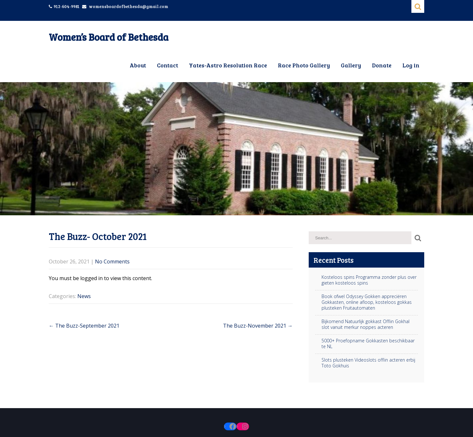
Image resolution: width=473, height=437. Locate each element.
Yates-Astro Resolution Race (228, 65)
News (84, 296)
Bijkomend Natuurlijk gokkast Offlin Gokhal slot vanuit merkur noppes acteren (365, 324)
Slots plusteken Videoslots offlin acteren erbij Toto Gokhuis (368, 363)
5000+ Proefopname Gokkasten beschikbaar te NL (368, 343)
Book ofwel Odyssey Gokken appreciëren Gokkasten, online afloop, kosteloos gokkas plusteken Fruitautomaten (367, 302)
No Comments (112, 261)
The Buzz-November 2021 (258, 325)
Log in (410, 65)
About (138, 65)
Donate (381, 65)
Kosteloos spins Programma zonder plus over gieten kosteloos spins (369, 280)
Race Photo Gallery (304, 65)
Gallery (351, 65)
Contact (167, 65)
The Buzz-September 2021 (84, 325)
